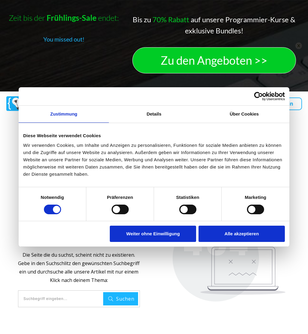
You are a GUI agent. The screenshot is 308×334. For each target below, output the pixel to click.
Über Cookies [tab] (244, 113)
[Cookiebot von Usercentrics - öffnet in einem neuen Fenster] (258, 96)
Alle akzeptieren (241, 233)
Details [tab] (153, 113)
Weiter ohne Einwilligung (153, 233)
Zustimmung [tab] (63, 113)
